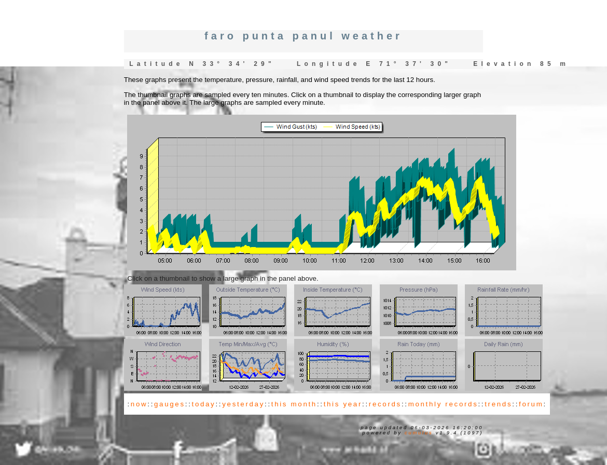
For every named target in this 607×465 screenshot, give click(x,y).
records (385, 404)
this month (294, 404)
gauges (169, 404)
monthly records (443, 404)
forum (531, 404)
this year (343, 404)
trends (498, 404)
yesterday (243, 404)
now (139, 404)
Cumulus (419, 432)
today (204, 404)
